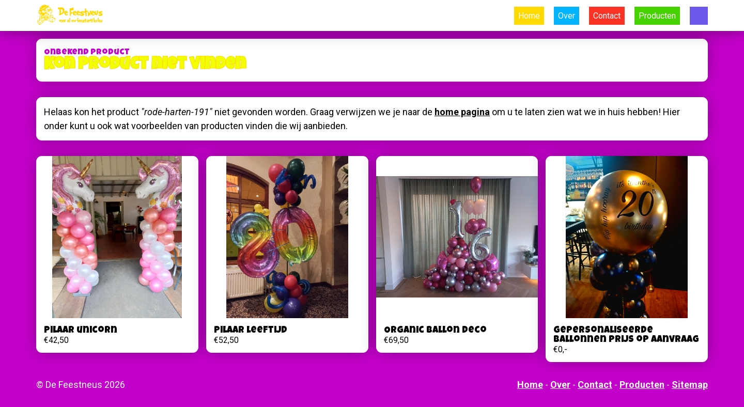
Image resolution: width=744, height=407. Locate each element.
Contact (607, 16)
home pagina (462, 111)
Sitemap (690, 384)
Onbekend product (87, 53)
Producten (657, 16)
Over (566, 16)
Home (529, 16)
